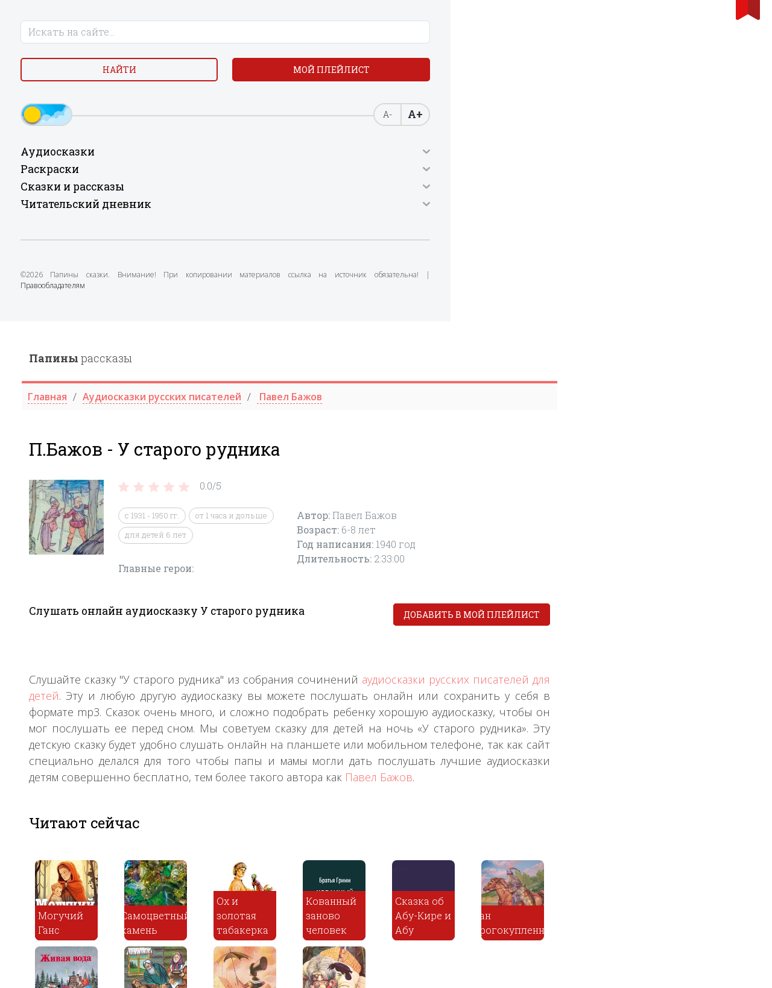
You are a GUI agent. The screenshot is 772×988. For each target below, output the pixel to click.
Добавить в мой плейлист (664, 293)
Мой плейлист (97, 106)
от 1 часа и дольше (424, 194)
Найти (96, 78)
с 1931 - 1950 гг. (345, 194)
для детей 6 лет (348, 213)
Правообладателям (61, 339)
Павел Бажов (572, 455)
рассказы (273, 37)
